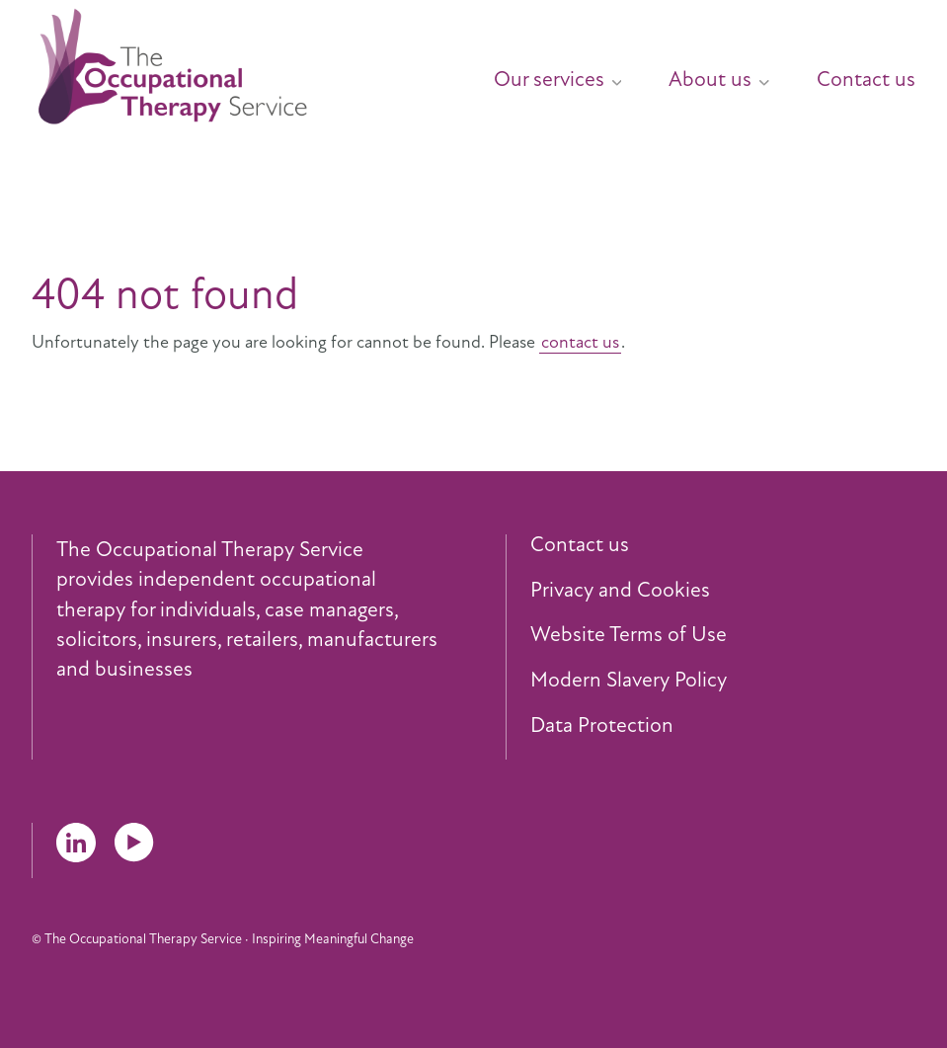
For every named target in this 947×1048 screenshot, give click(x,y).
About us (719, 79)
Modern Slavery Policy (628, 680)
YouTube (134, 842)
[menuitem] (534, 71)
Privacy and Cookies (620, 591)
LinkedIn (76, 842)
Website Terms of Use (628, 635)
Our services (558, 79)
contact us (580, 342)
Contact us (866, 79)
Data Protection (601, 726)
